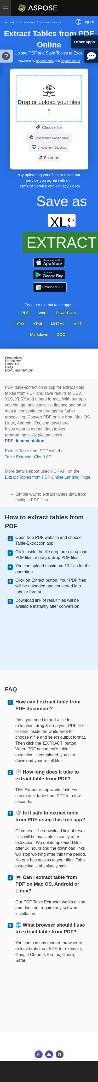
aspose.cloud (70, 61)
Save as (61, 201)
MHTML (58, 323)
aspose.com (45, 61)
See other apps (39, 1054)
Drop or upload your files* (49, 106)
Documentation (19, 370)
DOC (61, 334)
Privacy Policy (68, 186)
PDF (25, 313)
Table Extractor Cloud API (29, 457)
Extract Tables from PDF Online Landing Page (47, 477)
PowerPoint (66, 313)
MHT (77, 323)
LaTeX (19, 323)
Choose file (49, 127)
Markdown (39, 334)
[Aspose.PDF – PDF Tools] (49, 262)
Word (43, 313)
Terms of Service (32, 186)
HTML (37, 323)
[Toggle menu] (5, 8)
